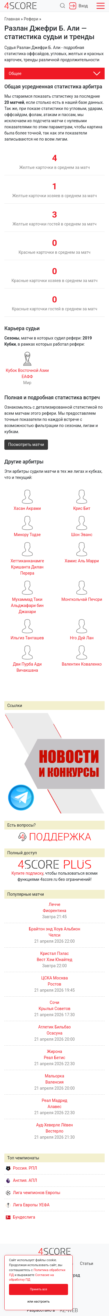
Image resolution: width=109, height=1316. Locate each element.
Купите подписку (27, 873)
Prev (12, 763)
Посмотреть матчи (26, 444)
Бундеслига (20, 1217)
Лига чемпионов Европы (33, 1192)
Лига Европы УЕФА (27, 1205)
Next (97, 763)
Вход (78, 6)
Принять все (38, 1289)
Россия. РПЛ (21, 1168)
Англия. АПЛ (21, 1180)
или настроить (38, 1301)
